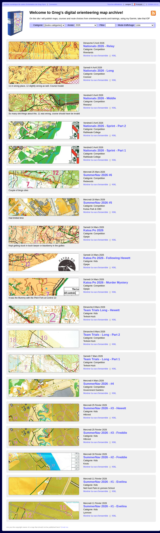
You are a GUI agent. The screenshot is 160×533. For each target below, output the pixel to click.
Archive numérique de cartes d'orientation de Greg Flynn (25, 4)
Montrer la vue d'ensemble (95, 55)
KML (114, 55)
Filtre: (102, 25)
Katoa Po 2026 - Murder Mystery (105, 282)
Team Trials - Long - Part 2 (101, 334)
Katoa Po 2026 (93, 230)
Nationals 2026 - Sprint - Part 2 (104, 126)
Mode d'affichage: (126, 25)
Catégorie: (38, 25)
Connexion (53, 4)
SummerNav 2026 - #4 (98, 383)
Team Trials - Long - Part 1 (101, 359)
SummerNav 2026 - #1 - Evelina (105, 481)
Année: (71, 25)
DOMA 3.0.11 (153, 4)
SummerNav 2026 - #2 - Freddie (105, 457)
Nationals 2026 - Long (98, 70)
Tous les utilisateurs (114, 4)
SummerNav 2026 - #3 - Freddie (105, 432)
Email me (64, 527)
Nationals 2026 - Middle (99, 98)
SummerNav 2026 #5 (97, 202)
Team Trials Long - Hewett (101, 310)
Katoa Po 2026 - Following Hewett (106, 258)
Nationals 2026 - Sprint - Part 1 (104, 150)
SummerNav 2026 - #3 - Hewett (104, 408)
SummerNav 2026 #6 (97, 175)
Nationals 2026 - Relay (98, 46)
